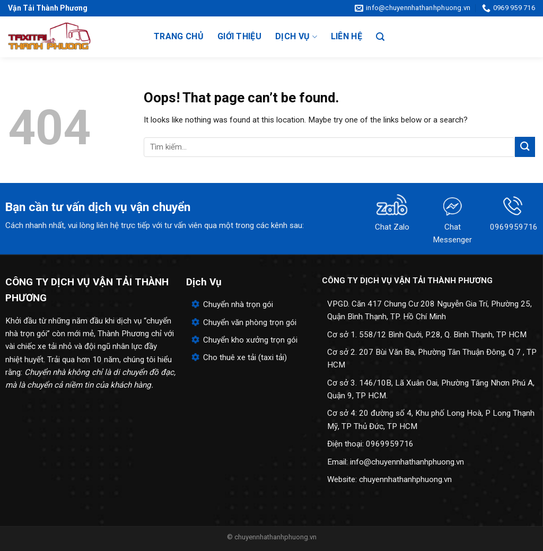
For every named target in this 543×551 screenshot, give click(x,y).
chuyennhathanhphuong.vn (405, 479)
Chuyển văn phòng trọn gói (249, 322)
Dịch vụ (296, 36)
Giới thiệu (239, 36)
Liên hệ (346, 36)
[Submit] (525, 146)
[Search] (380, 37)
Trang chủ (179, 36)
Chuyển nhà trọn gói (238, 304)
